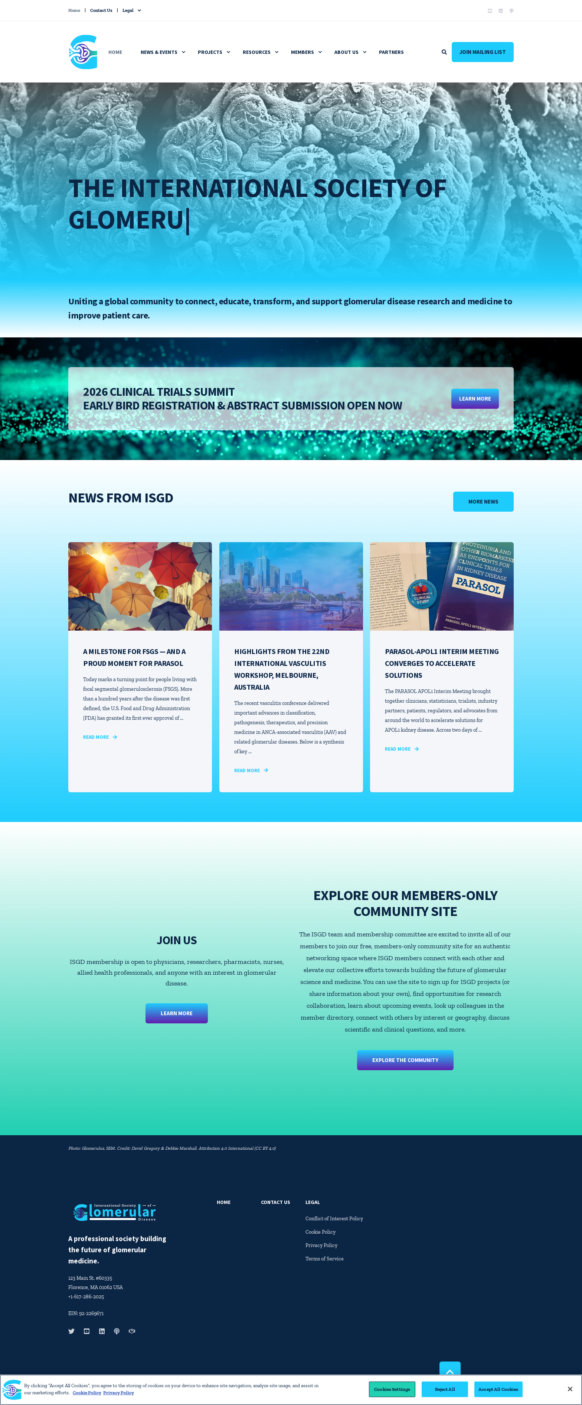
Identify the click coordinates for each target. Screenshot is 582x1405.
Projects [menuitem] (210, 52)
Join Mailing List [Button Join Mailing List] (483, 51)
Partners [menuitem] (391, 52)
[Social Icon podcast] (510, 11)
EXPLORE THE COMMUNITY (405, 1055)
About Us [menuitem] (346, 52)
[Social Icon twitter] (73, 1331)
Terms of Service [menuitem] (324, 1259)
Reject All (445, 1391)
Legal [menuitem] (127, 10)
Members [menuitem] (302, 52)
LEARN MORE (475, 398)
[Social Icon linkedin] (501, 11)
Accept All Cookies (498, 1391)
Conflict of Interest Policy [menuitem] (334, 1218)
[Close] (570, 1391)
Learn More (177, 1008)
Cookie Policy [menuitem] (320, 1232)
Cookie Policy (87, 1395)
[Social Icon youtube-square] (490, 11)
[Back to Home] (83, 64)
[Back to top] (450, 1372)
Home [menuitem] (74, 10)
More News (483, 501)
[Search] (445, 51)
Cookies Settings (392, 1391)
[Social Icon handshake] (129, 1331)
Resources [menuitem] (257, 52)
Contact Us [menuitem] (101, 10)
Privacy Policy (118, 1395)
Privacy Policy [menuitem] (321, 1245)
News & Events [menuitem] (159, 52)
